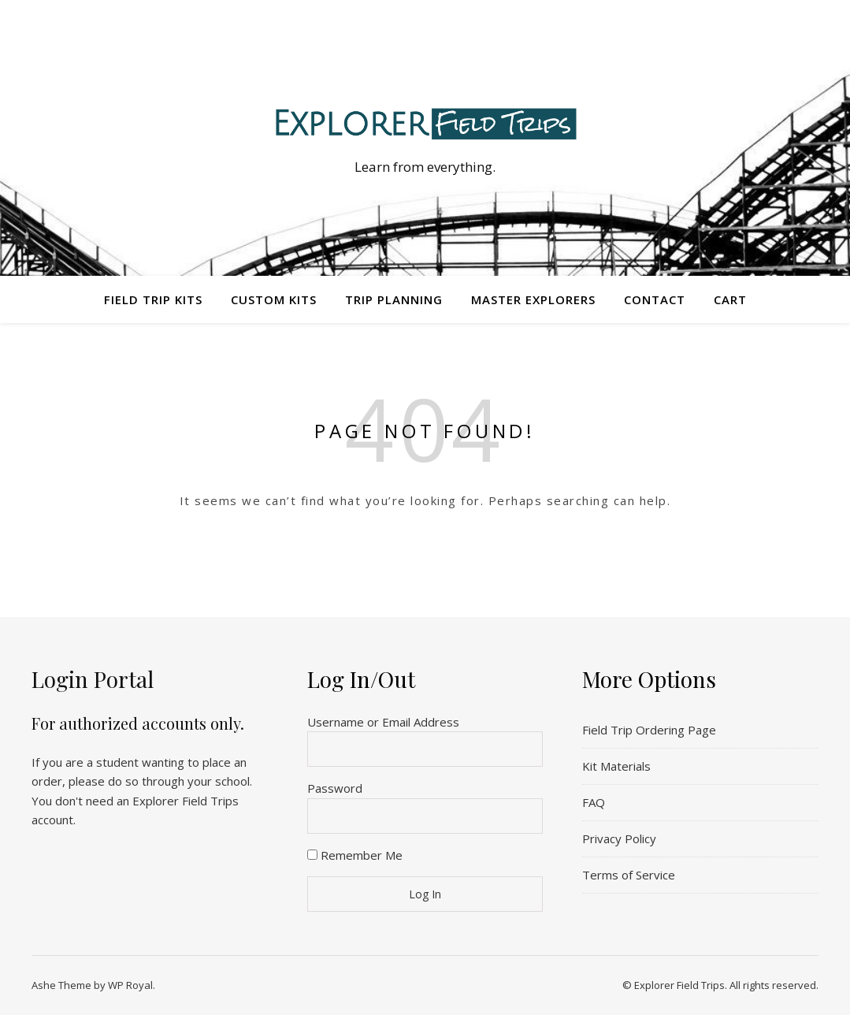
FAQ (593, 802)
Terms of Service (628, 875)
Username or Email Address (383, 722)
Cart (730, 299)
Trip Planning (394, 299)
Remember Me (355, 855)
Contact (654, 299)
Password (334, 788)
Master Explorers (533, 299)
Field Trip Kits (153, 299)
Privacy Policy (619, 838)
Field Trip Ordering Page (649, 730)
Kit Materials (616, 766)
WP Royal (130, 985)
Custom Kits (274, 299)
